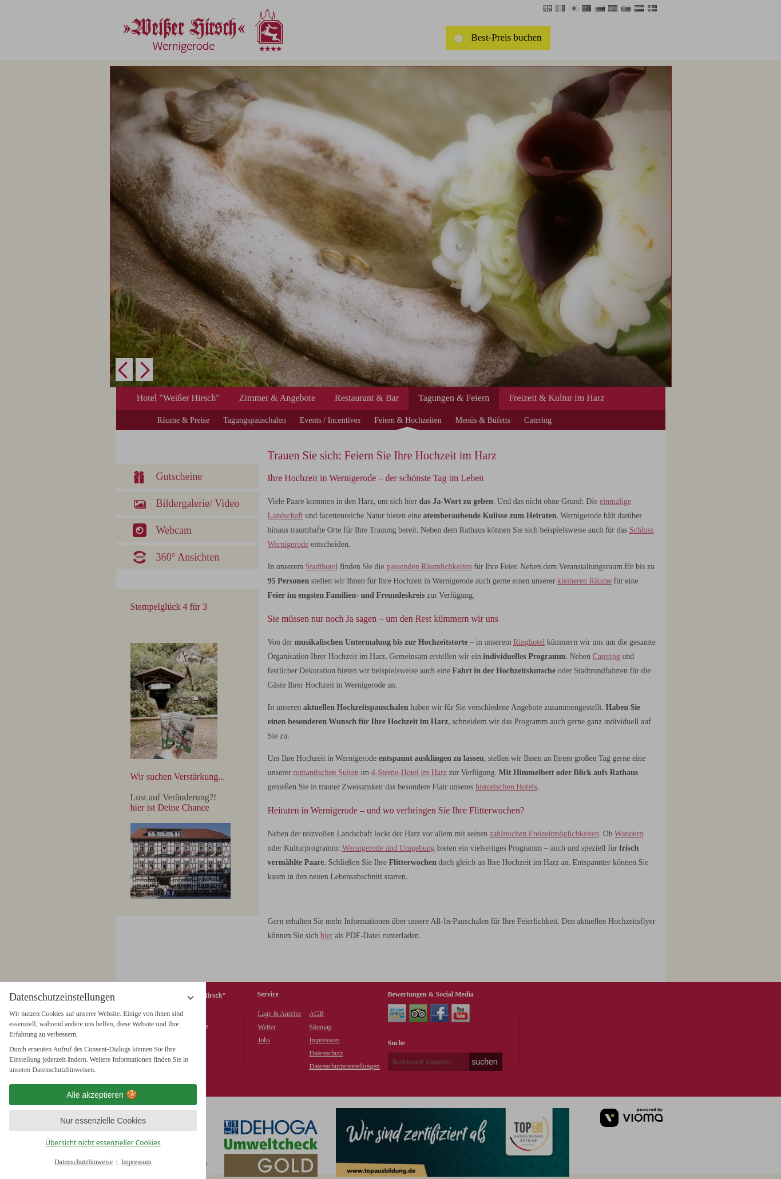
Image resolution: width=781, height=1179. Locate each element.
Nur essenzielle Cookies (103, 1120)
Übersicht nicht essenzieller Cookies (103, 1143)
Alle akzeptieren (103, 1094)
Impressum (136, 1162)
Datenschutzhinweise (83, 1162)
